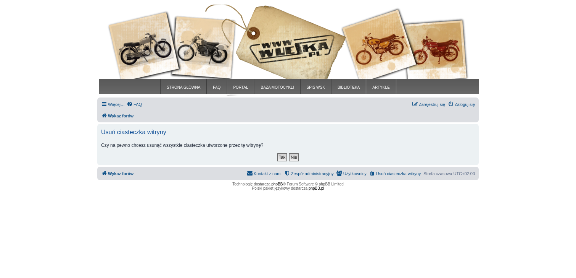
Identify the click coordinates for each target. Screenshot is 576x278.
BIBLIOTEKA (349, 87)
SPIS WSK (316, 87)
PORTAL (240, 87)
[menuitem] (134, 104)
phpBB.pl (316, 188)
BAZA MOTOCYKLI (277, 87)
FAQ (216, 87)
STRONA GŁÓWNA (183, 87)
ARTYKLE (380, 87)
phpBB (277, 184)
